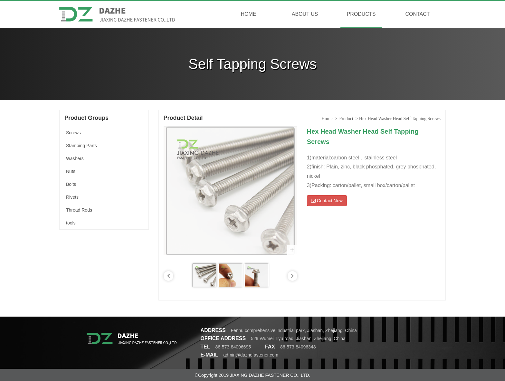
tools (71, 222)
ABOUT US (305, 14)
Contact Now (327, 200)
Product (346, 118)
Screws (73, 132)
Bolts (71, 184)
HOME (248, 14)
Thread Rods (79, 210)
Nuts (70, 171)
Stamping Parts (81, 145)
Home (326, 118)
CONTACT (417, 14)
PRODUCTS (361, 14)
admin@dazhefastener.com (250, 354)
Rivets (72, 197)
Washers (75, 158)
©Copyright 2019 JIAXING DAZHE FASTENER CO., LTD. (252, 375)
